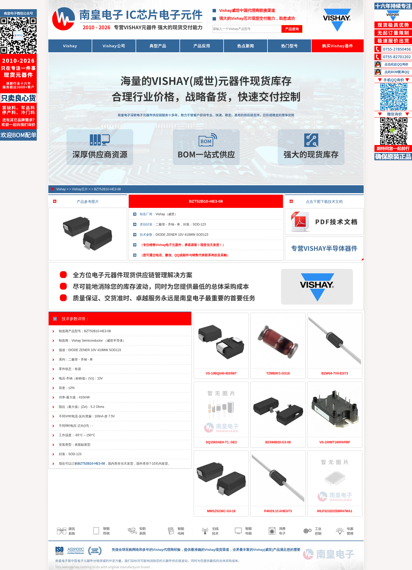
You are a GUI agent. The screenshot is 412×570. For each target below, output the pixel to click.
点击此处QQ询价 (396, 64)
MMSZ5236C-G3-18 (221, 511)
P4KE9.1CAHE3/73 (278, 511)
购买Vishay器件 (337, 46)
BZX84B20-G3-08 (278, 442)
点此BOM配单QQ (396, 72)
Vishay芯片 (80, 189)
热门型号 (289, 46)
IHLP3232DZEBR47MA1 (334, 511)
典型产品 (158, 46)
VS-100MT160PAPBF (334, 442)
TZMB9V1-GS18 (278, 373)
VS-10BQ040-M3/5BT (221, 373)
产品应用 (201, 46)
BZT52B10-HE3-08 (107, 189)
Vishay (61, 189)
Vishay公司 (113, 46)
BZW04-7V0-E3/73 (334, 373)
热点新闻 (245, 46)
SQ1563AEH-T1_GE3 (221, 442)
